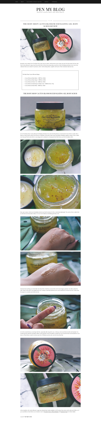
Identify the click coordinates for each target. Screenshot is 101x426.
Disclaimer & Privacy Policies (34, 1)
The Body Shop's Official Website (51, 411)
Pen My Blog (50, 9)
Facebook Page (64, 411)
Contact (46, 1)
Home (16, 1)
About (22, 1)
